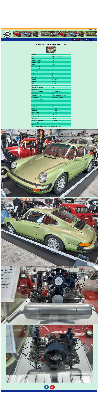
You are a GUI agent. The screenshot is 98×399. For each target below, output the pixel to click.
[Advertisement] (49, 14)
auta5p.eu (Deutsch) (93, 29)
